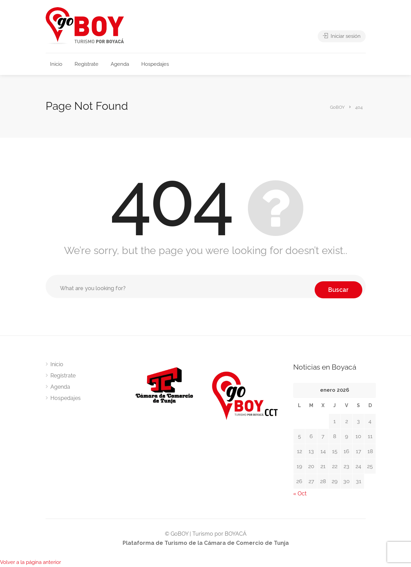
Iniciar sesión (342, 38)
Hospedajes (155, 64)
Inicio (56, 64)
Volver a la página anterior (30, 562)
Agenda (120, 64)
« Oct (299, 493)
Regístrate (86, 64)
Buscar (338, 286)
